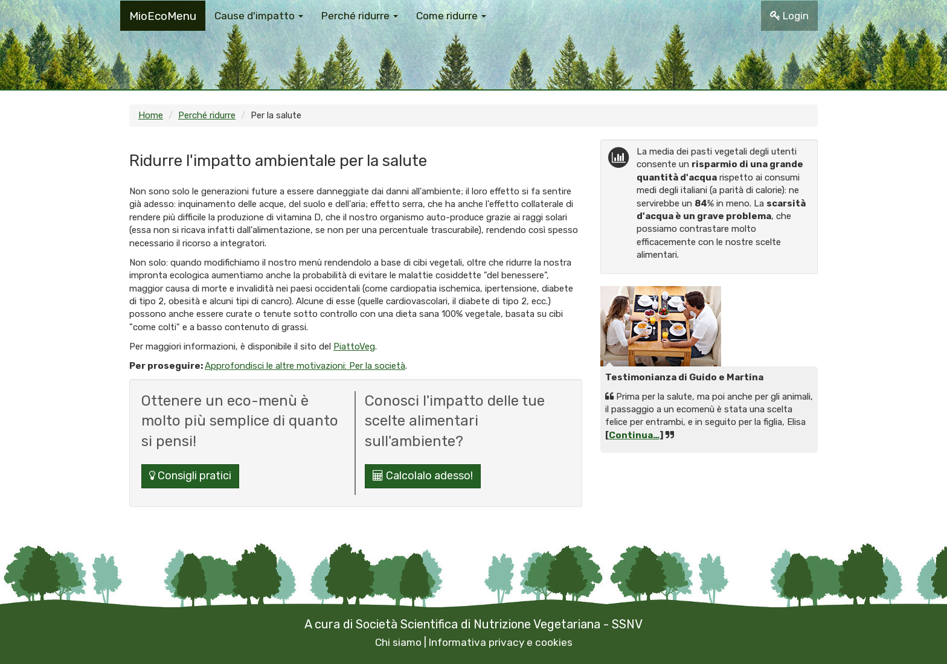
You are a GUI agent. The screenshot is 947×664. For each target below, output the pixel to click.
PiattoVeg (354, 346)
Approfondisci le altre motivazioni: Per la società (305, 365)
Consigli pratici (190, 475)
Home (150, 115)
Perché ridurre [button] (359, 16)
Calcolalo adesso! (423, 475)
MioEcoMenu (162, 16)
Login (789, 16)
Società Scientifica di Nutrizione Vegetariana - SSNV (499, 624)
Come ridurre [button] (451, 16)
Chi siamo (398, 642)
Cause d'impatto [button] (258, 16)
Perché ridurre (207, 115)
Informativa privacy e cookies (501, 642)
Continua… (634, 435)
